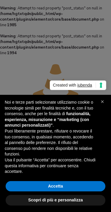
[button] (103, 104)
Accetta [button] (55, 186)
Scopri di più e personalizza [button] (55, 200)
